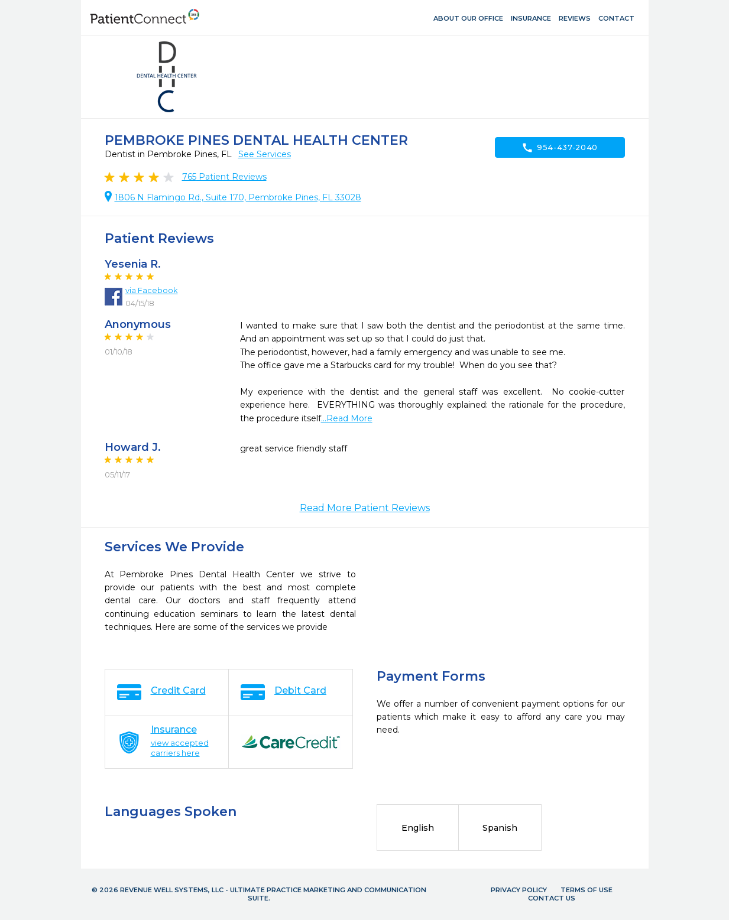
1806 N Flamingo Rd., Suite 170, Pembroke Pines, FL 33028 (238, 197)
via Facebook (151, 290)
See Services (264, 154)
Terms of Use (586, 890)
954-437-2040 (559, 148)
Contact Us (551, 898)
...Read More (346, 418)
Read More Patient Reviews (365, 507)
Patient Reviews (224, 176)
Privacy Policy (519, 890)
